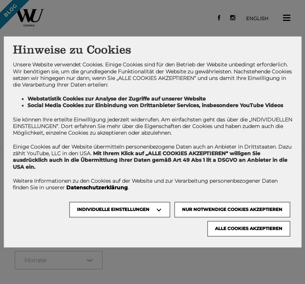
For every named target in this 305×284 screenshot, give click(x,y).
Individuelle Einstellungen (113, 209)
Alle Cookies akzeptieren (248, 229)
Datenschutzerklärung (97, 187)
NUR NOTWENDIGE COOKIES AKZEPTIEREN (232, 209)
